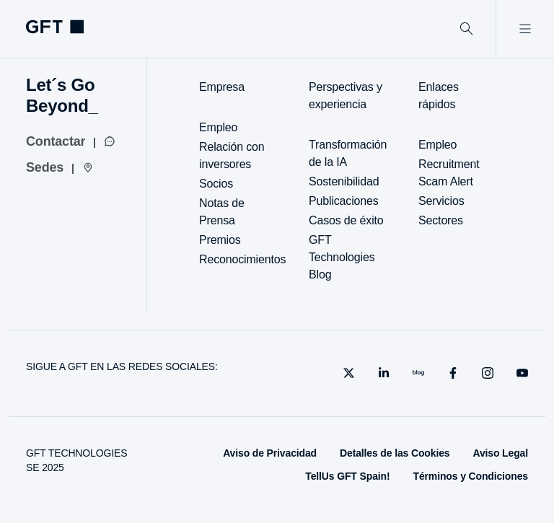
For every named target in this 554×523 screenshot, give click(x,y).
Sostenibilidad (344, 181)
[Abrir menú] (525, 29)
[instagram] (487, 373)
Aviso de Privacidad (270, 453)
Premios (220, 240)
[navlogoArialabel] (54, 27)
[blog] (418, 373)
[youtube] (522, 373)
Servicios (441, 201)
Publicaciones (344, 201)
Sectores (440, 220)
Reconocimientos (242, 259)
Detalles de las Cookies (394, 453)
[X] (349, 373)
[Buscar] (467, 29)
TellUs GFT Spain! (347, 476)
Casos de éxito (346, 220)
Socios (216, 183)
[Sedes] (60, 167)
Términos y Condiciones (470, 476)
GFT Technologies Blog (341, 257)
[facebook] (453, 373)
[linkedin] (384, 373)
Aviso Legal (500, 453)
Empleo (218, 127)
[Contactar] (71, 141)
